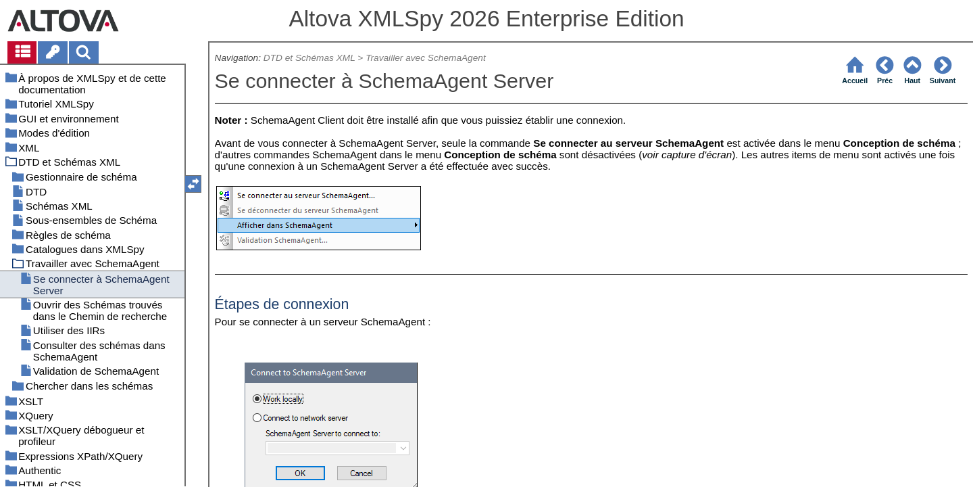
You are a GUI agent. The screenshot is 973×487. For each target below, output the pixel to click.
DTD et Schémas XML (309, 58)
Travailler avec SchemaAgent (426, 58)
